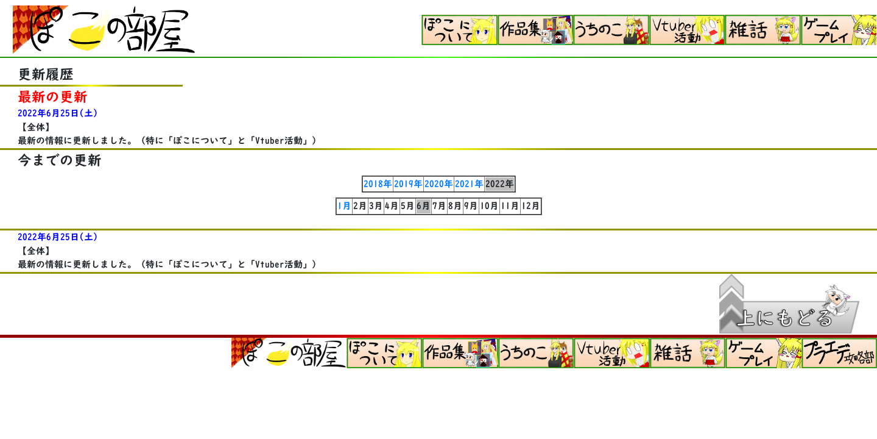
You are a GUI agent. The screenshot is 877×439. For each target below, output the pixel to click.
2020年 (438, 183)
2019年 (408, 183)
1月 (344, 205)
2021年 (469, 183)
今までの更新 (60, 160)
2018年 (378, 183)
